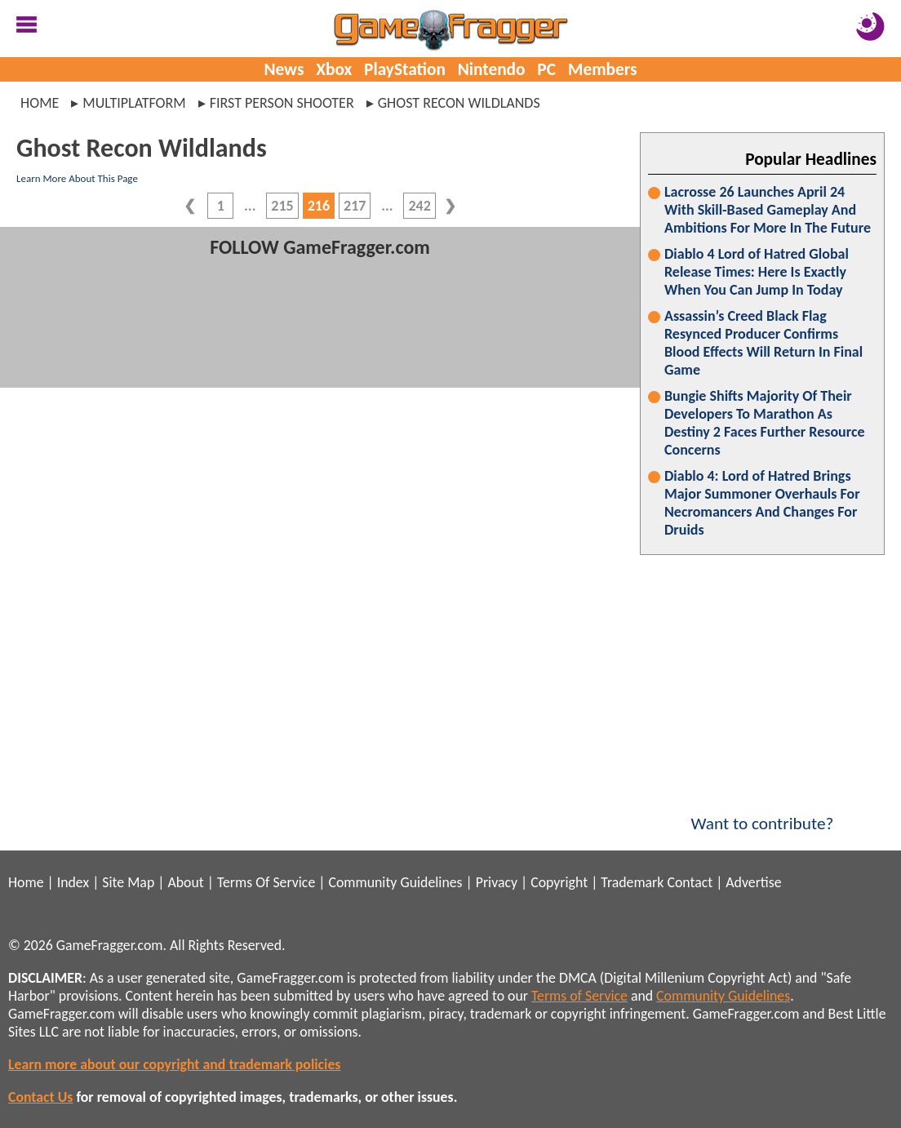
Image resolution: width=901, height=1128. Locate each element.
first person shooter (282, 103)
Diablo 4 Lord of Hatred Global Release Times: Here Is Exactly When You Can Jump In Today (756, 272)
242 (419, 206)
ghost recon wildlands (459, 103)
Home (39, 103)
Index (73, 882)
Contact (689, 882)
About (185, 882)
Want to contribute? (762, 813)
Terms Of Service (266, 882)
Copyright (559, 882)
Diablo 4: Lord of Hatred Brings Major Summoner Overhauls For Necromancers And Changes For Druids (762, 503)
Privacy (496, 882)
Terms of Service (579, 996)
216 (319, 206)
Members (602, 69)
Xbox (334, 69)
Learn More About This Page (77, 178)
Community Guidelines (395, 882)
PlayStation (405, 69)
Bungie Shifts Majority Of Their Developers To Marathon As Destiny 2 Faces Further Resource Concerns (764, 423)
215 (282, 206)
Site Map (128, 882)
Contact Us (40, 1097)
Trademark (632, 882)
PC (546, 69)
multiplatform (133, 103)
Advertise (753, 882)
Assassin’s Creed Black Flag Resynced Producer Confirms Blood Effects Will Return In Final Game (763, 343)
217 (355, 206)
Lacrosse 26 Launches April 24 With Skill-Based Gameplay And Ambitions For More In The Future (767, 210)
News (284, 69)
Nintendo (492, 69)
